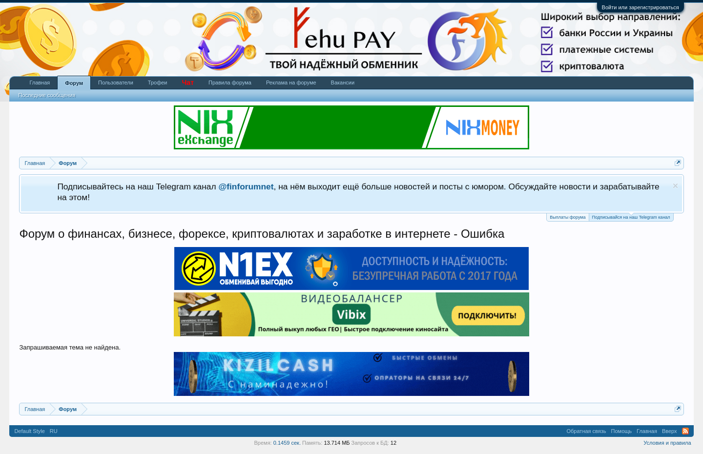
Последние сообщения (46, 95)
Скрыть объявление (675, 185)
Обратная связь (586, 431)
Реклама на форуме (291, 82)
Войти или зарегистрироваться (640, 7)
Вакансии (343, 82)
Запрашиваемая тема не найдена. (70, 347)
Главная (39, 82)
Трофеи (157, 82)
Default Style (29, 431)
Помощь (621, 431)
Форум (74, 83)
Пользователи (115, 82)
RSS (685, 431)
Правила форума (229, 82)
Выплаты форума (567, 217)
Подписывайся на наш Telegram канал (631, 216)
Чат (188, 82)
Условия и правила (667, 443)
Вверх (669, 431)
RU (54, 431)
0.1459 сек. (287, 443)
